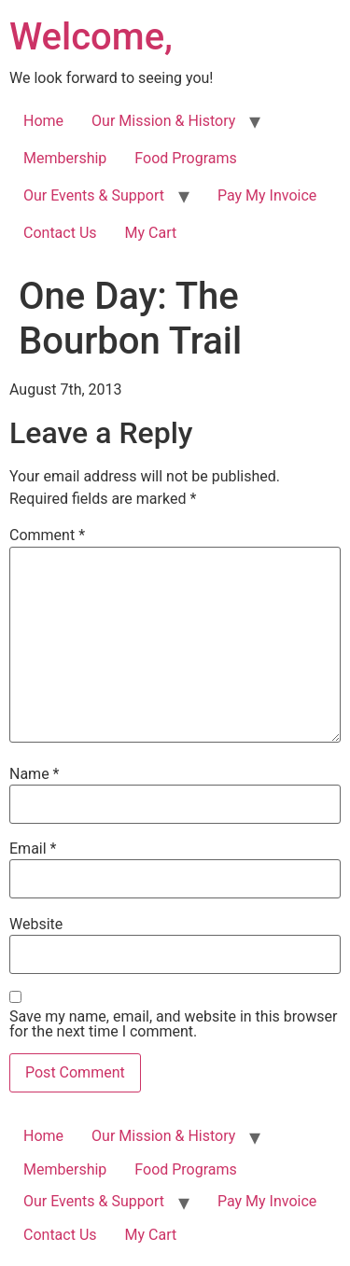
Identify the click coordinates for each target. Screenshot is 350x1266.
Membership (64, 158)
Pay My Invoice (266, 195)
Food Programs (185, 158)
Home (43, 121)
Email (32, 849)
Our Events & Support (93, 195)
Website (36, 924)
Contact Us (60, 233)
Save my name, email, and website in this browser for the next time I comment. (173, 1024)
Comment (47, 535)
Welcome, (91, 37)
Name (34, 774)
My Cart (151, 233)
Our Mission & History (163, 121)
